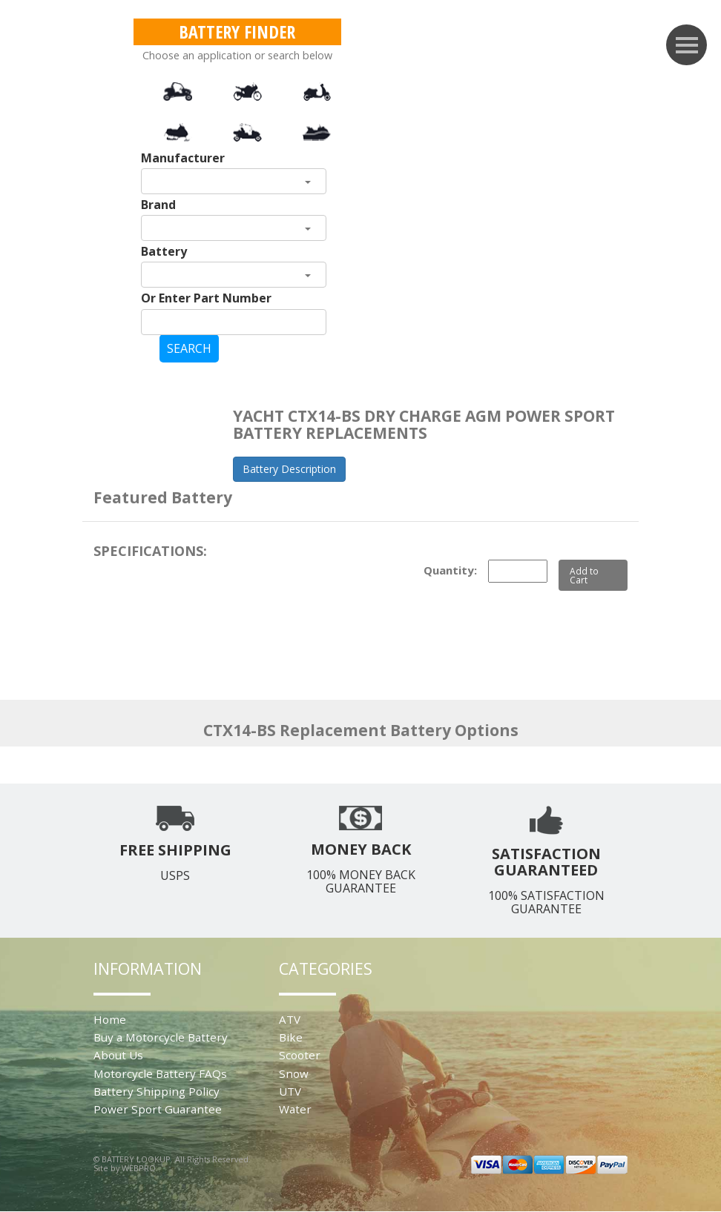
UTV (290, 1091)
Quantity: (450, 570)
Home (109, 1019)
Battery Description (289, 469)
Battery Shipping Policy (156, 1091)
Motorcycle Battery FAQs (160, 1073)
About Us (118, 1054)
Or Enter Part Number (206, 298)
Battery (164, 251)
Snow (294, 1073)
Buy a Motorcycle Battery (160, 1037)
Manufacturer (183, 158)
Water (295, 1109)
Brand (158, 204)
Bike (291, 1037)
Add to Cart (584, 575)
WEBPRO (139, 1167)
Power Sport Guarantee (157, 1109)
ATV (289, 1019)
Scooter (299, 1054)
